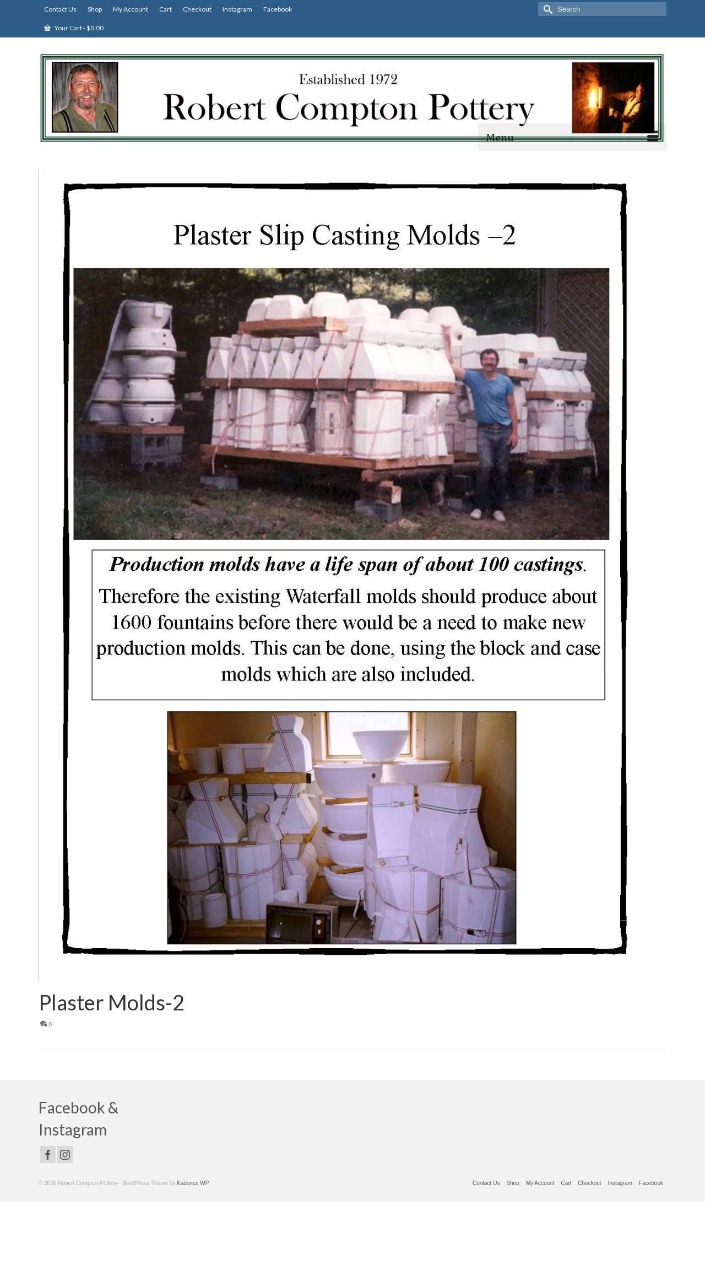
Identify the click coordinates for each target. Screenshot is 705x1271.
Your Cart (74, 28)
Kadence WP (193, 1183)
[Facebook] (48, 1154)
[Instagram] (65, 1154)
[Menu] (572, 137)
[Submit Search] (546, 9)
